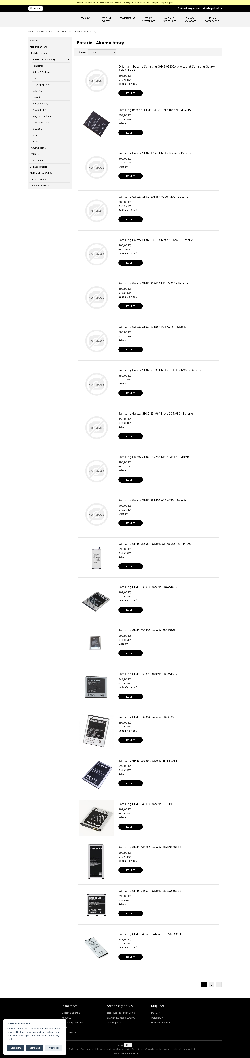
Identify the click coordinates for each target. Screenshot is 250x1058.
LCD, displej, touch (41, 84)
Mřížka (211, 52)
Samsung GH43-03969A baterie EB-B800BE (147, 760)
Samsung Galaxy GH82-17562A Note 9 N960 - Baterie (154, 153)
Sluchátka (37, 128)
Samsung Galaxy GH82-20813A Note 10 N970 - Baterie (155, 240)
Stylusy (36, 135)
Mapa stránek (69, 1032)
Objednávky (157, 1017)
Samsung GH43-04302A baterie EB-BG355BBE (149, 891)
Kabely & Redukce (41, 72)
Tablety (35, 141)
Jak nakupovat (113, 1022)
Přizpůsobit (53, 1047)
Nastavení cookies (160, 1022)
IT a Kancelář (127, 18)
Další (219, 984)
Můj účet (155, 1012)
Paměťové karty (40, 103)
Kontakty (66, 1017)
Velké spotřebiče (148, 20)
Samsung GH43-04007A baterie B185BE (145, 804)
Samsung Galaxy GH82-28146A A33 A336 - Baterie (152, 500)
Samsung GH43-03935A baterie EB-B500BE (147, 717)
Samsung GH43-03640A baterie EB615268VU (149, 630)
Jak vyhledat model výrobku (120, 1017)
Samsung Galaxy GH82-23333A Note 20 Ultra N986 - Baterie (159, 370)
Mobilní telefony (64, 31)
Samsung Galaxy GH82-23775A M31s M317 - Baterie (153, 457)
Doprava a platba (71, 1012)
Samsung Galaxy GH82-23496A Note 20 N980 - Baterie (155, 413)
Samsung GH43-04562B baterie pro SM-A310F (150, 934)
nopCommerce (130, 1053)
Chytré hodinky (38, 147)
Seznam (216, 52)
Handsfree (38, 65)
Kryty (35, 78)
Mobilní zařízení (106, 20)
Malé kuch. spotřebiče (169, 20)
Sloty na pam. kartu (42, 116)
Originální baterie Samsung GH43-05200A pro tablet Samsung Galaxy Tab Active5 (166, 68)
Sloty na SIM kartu (41, 122)
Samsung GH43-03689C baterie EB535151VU (149, 674)
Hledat (35, 8)
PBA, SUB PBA (39, 109)
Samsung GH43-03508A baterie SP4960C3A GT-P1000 (154, 544)
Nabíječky (37, 91)
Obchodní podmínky (72, 1022)
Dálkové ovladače (190, 20)
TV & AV (85, 18)
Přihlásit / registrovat (189, 8)
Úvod (31, 31)
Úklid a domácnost (212, 20)
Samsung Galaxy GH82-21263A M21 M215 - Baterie (153, 283)
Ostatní (36, 97)
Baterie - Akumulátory (44, 59)
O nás (65, 1027)
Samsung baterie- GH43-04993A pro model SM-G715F (155, 110)
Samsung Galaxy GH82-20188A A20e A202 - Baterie (153, 196)
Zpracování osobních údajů (120, 1012)
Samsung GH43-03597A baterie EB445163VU (149, 587)
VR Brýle (35, 154)
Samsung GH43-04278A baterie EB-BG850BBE (149, 847)
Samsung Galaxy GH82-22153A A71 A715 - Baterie (152, 327)
